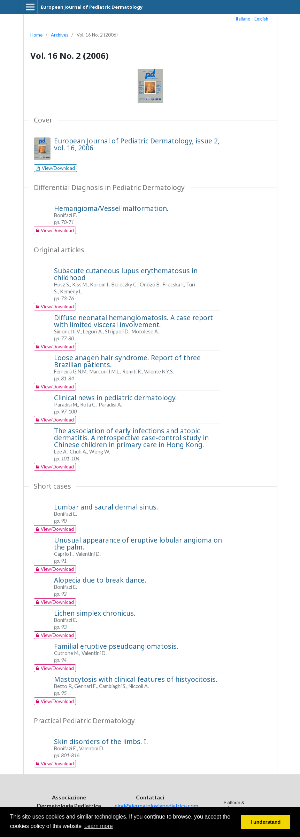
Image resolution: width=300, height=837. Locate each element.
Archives (59, 35)
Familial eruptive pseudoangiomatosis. (116, 646)
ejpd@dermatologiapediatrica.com (156, 805)
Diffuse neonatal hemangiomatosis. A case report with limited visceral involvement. (133, 321)
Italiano (243, 19)
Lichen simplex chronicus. (95, 613)
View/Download (58, 168)
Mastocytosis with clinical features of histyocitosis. (135, 679)
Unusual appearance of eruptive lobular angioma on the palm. (138, 543)
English (261, 19)
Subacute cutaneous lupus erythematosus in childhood (126, 274)
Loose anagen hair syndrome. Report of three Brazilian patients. (127, 361)
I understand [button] (265, 822)
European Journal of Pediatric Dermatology (92, 7)
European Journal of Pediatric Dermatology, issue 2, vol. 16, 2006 (137, 144)
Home (36, 35)
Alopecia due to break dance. (100, 580)
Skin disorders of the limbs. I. (101, 741)
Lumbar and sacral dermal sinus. (106, 507)
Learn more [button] (98, 826)
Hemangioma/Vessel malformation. (111, 208)
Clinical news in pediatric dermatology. (115, 397)
